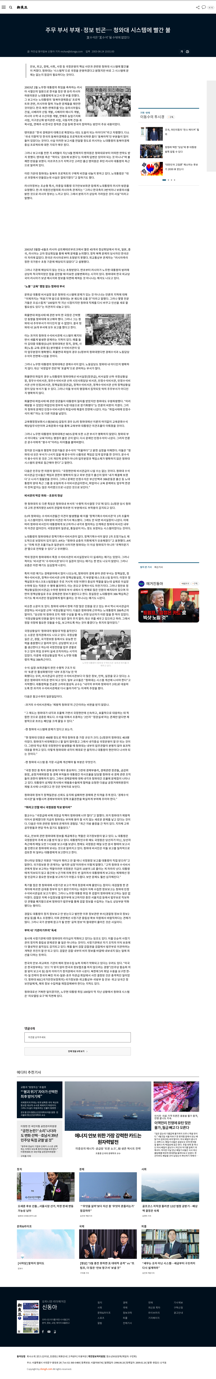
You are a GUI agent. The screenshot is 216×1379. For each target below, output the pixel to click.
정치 (100, 1302)
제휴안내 (62, 1356)
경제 (125, 1302)
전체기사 (127, 1323)
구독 (171, 117)
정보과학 (127, 1312)
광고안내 (178, 1312)
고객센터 (72, 1356)
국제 (125, 1307)
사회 (100, 1307)
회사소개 (31, 1356)
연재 (150, 1302)
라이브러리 (154, 1312)
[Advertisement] (70, 223)
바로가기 (185, 583)
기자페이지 (154, 1318)
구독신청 (178, 1307)
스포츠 (101, 1318)
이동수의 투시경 (152, 117)
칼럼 (100, 1323)
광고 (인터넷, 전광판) (47, 1356)
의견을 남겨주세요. (37, 1037)
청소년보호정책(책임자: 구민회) (121, 1356)
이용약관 (82, 1356)
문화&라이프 (104, 1312)
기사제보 (178, 1302)
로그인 (211, 8)
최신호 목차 (154, 1307)
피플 (125, 1318)
